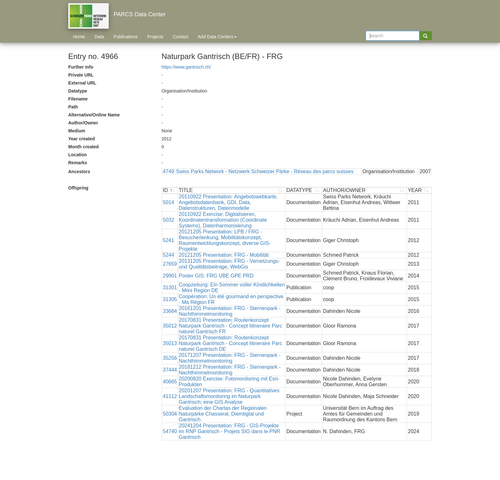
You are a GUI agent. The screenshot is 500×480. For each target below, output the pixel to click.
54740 (170, 431)
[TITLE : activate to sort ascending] (231, 190)
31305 (170, 299)
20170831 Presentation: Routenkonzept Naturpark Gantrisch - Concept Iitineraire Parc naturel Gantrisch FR (231, 325)
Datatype (77, 90)
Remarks (77, 162)
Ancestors (79, 171)
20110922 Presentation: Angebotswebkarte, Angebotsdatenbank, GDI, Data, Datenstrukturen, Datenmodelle (228, 202)
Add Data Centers (217, 36)
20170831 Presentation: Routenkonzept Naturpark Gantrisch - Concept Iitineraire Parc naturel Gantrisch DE (231, 343)
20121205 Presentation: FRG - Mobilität (224, 255)
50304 (170, 414)
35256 (170, 358)
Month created (83, 146)
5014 (168, 202)
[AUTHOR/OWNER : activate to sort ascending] (364, 190)
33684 (170, 311)
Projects (155, 36)
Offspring (78, 187)
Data (99, 36)
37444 (170, 370)
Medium (76, 130)
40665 (170, 381)
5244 (168, 255)
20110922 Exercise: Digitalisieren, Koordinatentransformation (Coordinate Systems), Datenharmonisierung (223, 219)
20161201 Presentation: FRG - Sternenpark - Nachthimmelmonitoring (230, 311)
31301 (170, 287)
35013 (170, 343)
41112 (170, 396)
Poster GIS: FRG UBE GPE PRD (216, 275)
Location (77, 154)
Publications (126, 36)
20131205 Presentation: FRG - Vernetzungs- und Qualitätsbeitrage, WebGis (229, 264)
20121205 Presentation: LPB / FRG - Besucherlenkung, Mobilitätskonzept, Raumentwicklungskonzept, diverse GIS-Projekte (225, 240)
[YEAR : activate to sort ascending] (419, 190)
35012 (170, 326)
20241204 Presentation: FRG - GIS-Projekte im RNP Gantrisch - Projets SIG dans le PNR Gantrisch (229, 431)
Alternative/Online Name (94, 114)
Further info (80, 67)
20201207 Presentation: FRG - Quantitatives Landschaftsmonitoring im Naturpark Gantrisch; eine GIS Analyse (229, 396)
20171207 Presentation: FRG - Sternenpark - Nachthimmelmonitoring (230, 358)
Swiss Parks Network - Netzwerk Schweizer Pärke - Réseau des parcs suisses (265, 171)
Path (73, 106)
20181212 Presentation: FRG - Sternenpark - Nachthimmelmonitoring (230, 369)
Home (79, 36)
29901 (170, 275)
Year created (81, 138)
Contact (180, 36)
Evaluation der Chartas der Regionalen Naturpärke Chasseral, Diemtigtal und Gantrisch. (223, 413)
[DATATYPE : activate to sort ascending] (303, 190)
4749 (168, 171)
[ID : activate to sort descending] (170, 190)
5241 (168, 240)
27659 (170, 264)
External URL (82, 82)
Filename (78, 98)
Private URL (80, 75)
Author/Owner (83, 122)
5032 (168, 220)
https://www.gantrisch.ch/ (186, 67)
